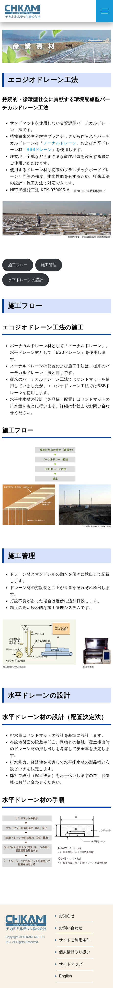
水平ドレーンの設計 (25, 280)
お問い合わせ (70, 928)
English (65, 976)
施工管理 (48, 265)
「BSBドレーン (37, 149)
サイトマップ (70, 964)
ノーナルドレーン (60, 143)
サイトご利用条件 (74, 940)
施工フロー (18, 265)
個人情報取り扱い (74, 952)
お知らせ (67, 916)
